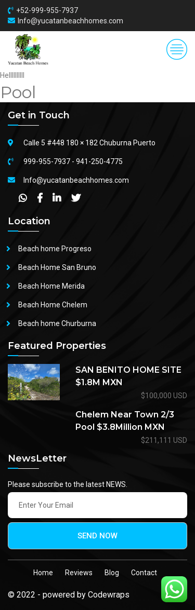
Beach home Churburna (57, 323)
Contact (144, 572)
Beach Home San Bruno (57, 267)
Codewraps (108, 595)
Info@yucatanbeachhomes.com (70, 21)
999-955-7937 (46, 161)
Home (43, 572)
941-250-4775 (99, 161)
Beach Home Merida (51, 286)
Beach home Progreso (55, 249)
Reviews (79, 572)
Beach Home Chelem (52, 305)
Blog (112, 572)
